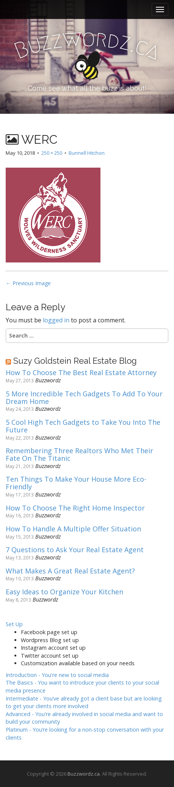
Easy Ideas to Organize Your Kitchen (64, 592)
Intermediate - (84, 702)
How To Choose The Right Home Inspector (75, 508)
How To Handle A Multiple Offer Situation (73, 529)
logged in (56, 320)
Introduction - (57, 675)
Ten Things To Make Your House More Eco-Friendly (76, 483)
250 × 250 (51, 152)
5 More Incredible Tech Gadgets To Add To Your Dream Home (84, 397)
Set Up (14, 624)
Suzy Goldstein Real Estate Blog (75, 361)
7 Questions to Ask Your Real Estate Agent (75, 550)
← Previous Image (28, 283)
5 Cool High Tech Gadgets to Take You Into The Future (83, 426)
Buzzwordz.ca (83, 773)
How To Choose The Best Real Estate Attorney (81, 373)
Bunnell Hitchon (87, 152)
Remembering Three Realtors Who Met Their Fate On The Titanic (79, 454)
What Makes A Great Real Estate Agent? (70, 571)
